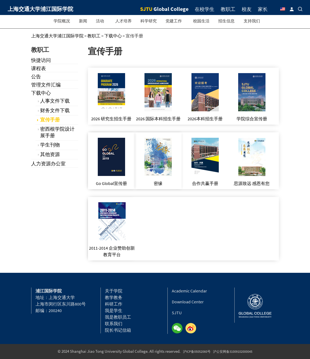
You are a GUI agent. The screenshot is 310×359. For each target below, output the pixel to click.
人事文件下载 (55, 101)
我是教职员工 (118, 317)
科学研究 (148, 20)
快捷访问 (41, 60)
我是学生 (113, 310)
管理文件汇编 (46, 85)
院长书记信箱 (118, 330)
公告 (36, 76)
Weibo (192, 328)
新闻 (83, 20)
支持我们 (252, 20)
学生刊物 (50, 145)
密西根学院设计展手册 (57, 132)
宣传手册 (50, 119)
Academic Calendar (189, 291)
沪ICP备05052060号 (197, 351)
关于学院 (113, 291)
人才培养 (123, 20)
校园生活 (201, 20)
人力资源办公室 (48, 163)
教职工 (228, 9)
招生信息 (226, 20)
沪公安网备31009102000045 (232, 351)
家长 (263, 9)
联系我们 (113, 323)
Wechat (178, 328)
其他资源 (50, 154)
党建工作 (174, 20)
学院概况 (62, 20)
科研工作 (113, 304)
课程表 (38, 68)
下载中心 (41, 93)
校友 (247, 9)
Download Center (188, 301)
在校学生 (204, 9)
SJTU (177, 312)
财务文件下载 (55, 110)
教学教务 (113, 297)
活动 (100, 20)
